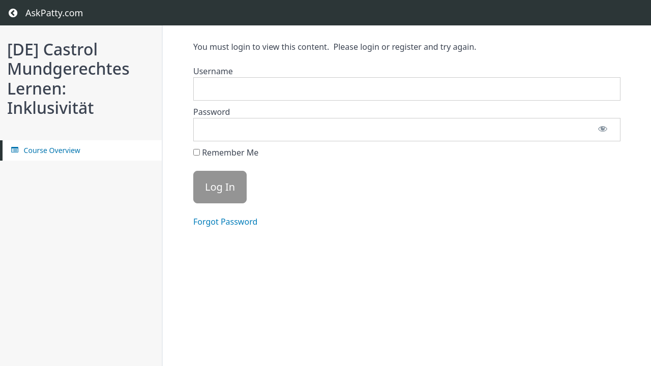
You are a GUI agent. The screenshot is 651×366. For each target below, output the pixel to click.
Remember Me (225, 152)
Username (213, 71)
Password (211, 111)
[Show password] (602, 129)
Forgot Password (225, 221)
